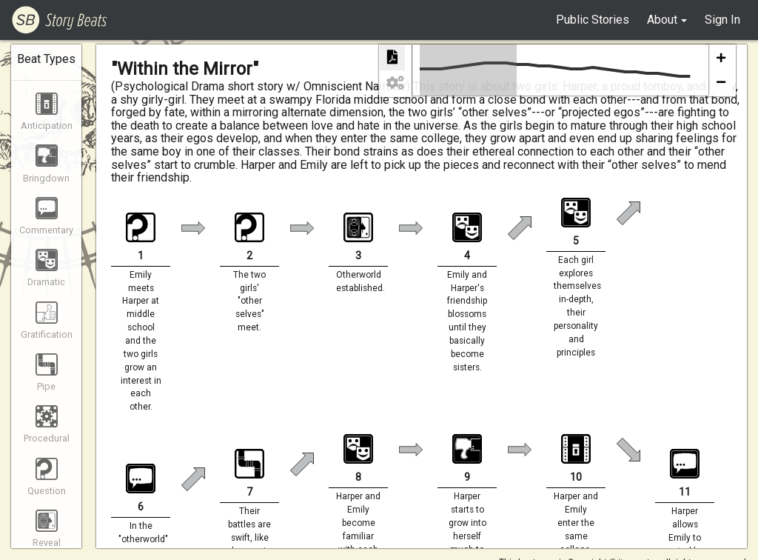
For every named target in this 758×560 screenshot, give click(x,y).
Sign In (722, 20)
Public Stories (592, 20)
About (662, 20)
